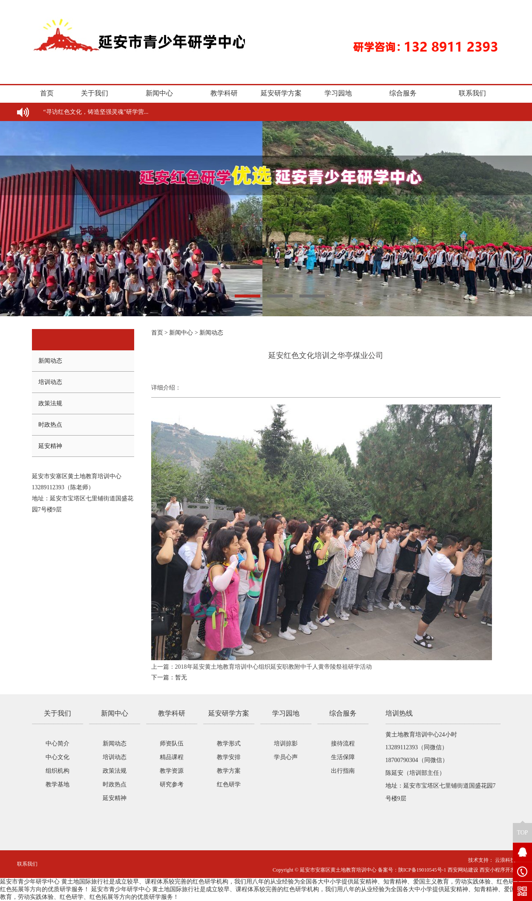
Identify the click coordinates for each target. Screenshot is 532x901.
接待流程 (343, 743)
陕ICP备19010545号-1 (422, 870)
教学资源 (172, 771)
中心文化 (57, 757)
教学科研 (224, 93)
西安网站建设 (463, 870)
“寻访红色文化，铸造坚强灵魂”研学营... (96, 112)
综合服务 (403, 93)
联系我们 (472, 93)
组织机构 (57, 771)
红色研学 (229, 784)
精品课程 (172, 757)
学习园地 (338, 93)
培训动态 (50, 382)
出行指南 (343, 771)
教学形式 (229, 743)
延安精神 (50, 446)
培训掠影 (286, 743)
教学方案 (229, 771)
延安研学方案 (281, 93)
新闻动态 (50, 361)
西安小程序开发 (497, 870)
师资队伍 (172, 743)
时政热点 (50, 425)
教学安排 (229, 757)
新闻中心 (159, 93)
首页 (47, 93)
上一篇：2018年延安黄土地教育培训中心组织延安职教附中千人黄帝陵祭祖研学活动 (261, 667)
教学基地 (57, 784)
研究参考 (172, 784)
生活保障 (343, 757)
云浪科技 (504, 860)
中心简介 (57, 743)
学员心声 (286, 757)
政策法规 (50, 403)
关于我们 (94, 93)
